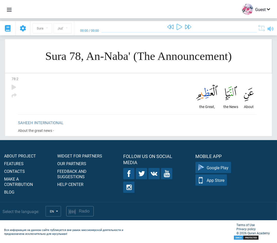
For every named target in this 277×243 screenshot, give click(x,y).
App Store (211, 180)
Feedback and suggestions (72, 173)
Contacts (14, 171)
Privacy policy (246, 229)
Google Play (213, 168)
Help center (70, 184)
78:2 (15, 78)
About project (20, 156)
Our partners (71, 163)
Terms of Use (245, 225)
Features (14, 163)
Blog (9, 192)
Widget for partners (79, 156)
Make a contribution (18, 181)
